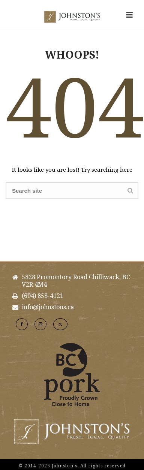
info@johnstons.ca (48, 307)
